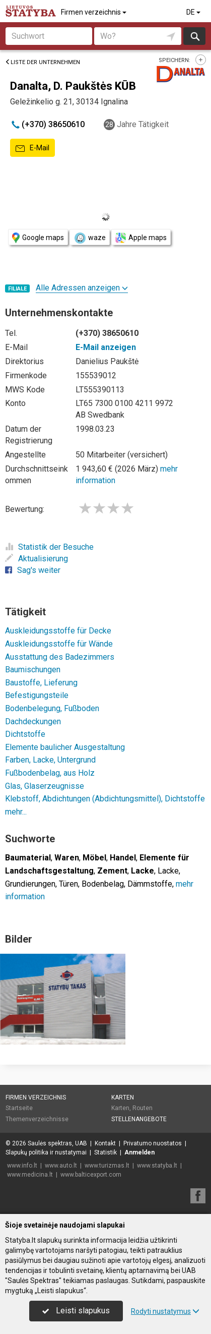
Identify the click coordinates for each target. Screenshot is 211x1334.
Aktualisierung (36, 558)
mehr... (16, 812)
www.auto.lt (61, 1165)
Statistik (105, 1152)
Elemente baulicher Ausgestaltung (65, 747)
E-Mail (32, 148)
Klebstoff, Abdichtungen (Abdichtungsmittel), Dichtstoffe (105, 798)
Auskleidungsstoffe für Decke (58, 630)
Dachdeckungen (33, 721)
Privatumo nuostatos (152, 1143)
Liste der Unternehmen (42, 62)
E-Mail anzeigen (106, 347)
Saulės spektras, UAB (57, 1143)
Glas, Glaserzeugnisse (44, 786)
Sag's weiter (32, 570)
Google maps (38, 238)
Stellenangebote (139, 1119)
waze (90, 238)
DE (194, 12)
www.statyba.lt (157, 1165)
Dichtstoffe (25, 734)
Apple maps (141, 238)
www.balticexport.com (90, 1174)
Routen (142, 1108)
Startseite (19, 1108)
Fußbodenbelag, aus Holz (50, 773)
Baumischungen (32, 669)
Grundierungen (30, 884)
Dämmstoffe (149, 884)
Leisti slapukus (76, 1310)
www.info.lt (22, 1165)
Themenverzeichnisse (37, 1119)
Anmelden (139, 1152)
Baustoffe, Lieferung (41, 682)
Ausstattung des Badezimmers (59, 657)
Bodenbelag (103, 884)
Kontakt (105, 1143)
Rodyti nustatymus (165, 1311)
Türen (68, 884)
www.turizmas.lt (107, 1165)
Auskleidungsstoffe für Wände (59, 644)
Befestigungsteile (36, 695)
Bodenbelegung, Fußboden (52, 708)
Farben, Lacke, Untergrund (50, 760)
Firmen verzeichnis (94, 12)
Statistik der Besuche (49, 547)
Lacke (168, 871)
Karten (122, 1097)
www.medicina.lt (30, 1174)
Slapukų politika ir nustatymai (46, 1152)
